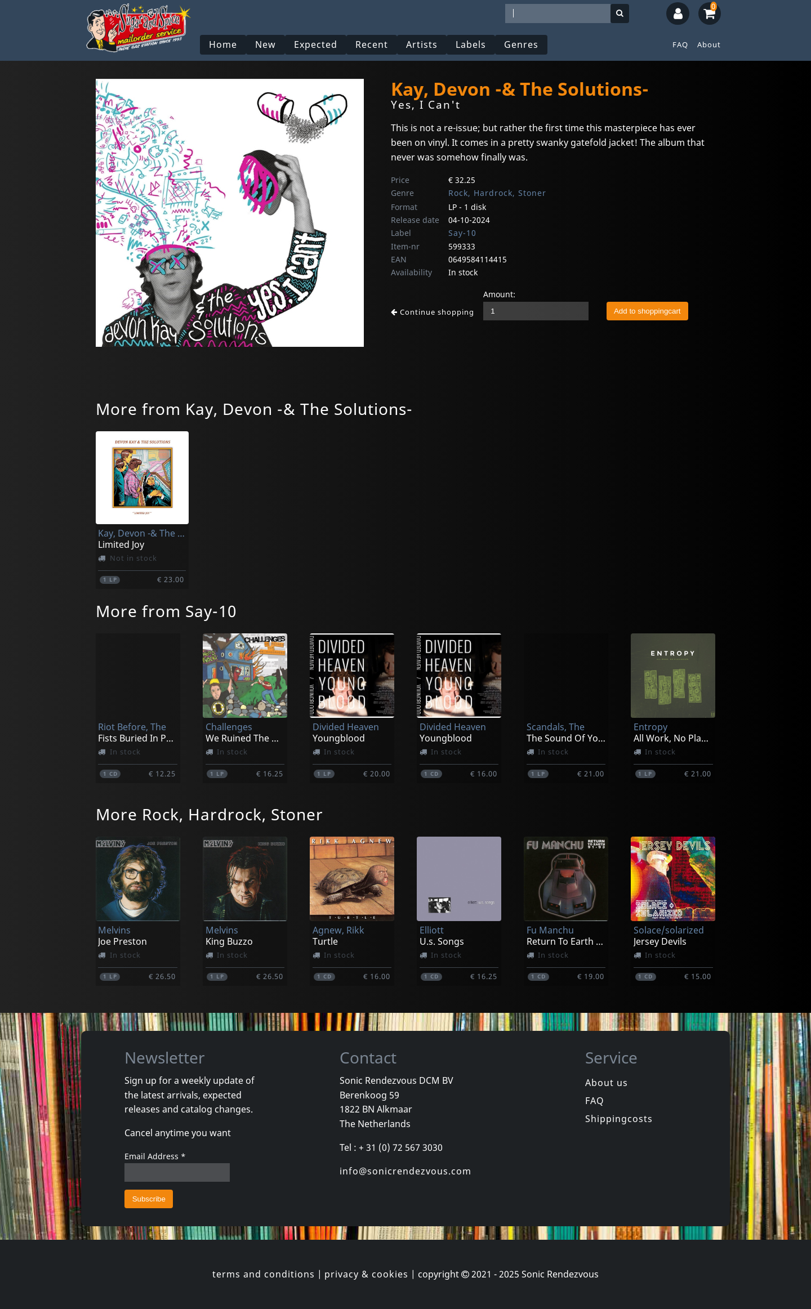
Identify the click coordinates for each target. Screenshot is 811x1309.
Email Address (155, 1156)
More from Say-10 (166, 611)
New (265, 44)
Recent (371, 44)
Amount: (499, 294)
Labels (471, 44)
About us (606, 1082)
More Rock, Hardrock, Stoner (209, 814)
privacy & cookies (366, 1274)
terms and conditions (263, 1274)
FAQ (680, 44)
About (709, 44)
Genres (521, 44)
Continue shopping (432, 312)
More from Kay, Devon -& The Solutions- (254, 408)
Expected (315, 44)
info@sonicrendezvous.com (405, 1171)
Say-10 (462, 232)
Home (223, 44)
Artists (422, 44)
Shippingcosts (619, 1119)
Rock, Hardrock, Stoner (497, 192)
